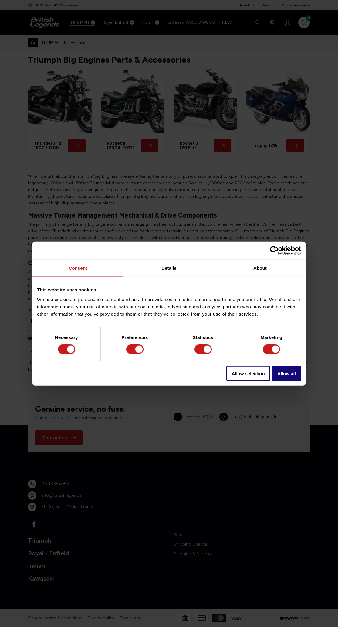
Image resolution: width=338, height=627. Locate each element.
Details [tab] (169, 268)
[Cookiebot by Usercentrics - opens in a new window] (274, 250)
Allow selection (248, 373)
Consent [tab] (78, 268)
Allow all (286, 373)
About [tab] (260, 268)
